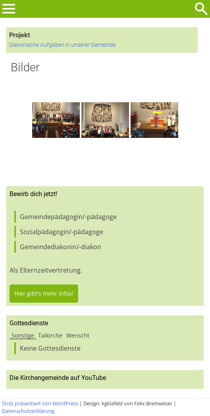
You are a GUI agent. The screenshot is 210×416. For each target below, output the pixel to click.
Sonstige (23, 335)
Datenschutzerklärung (28, 410)
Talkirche (50, 335)
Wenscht (77, 335)
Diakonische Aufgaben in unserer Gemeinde (62, 45)
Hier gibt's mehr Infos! (43, 293)
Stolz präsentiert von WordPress (40, 403)
